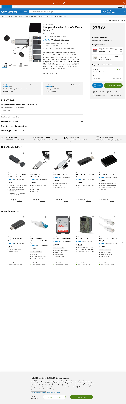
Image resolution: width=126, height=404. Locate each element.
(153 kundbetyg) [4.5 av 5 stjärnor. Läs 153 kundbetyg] (44, 372)
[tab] (7, 6)
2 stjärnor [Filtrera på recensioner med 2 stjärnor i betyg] (29, 153)
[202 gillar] (93, 279)
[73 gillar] (70, 343)
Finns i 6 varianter (110, 51)
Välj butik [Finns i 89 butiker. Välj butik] (42, 327)
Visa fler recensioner (42, 247)
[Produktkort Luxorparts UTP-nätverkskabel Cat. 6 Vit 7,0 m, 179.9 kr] (109, 351)
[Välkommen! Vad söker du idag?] (66, 12)
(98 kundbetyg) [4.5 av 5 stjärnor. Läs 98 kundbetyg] (66, 304)
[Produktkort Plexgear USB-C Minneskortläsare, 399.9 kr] (63, 287)
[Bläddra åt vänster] (3, 305)
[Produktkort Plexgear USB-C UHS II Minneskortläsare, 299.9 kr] (40, 287)
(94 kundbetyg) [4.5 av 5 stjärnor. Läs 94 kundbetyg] (20, 370)
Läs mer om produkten (50, 73)
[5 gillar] (93, 343)
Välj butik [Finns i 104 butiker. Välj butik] (66, 327)
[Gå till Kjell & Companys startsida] (10, 12)
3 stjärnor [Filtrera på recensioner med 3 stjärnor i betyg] (29, 150)
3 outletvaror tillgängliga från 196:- (102, 40)
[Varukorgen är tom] (123, 11)
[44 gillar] (24, 343)
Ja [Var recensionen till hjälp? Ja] (76, 181)
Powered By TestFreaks (75, 242)
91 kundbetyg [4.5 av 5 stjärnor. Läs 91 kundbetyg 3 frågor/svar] (57, 40)
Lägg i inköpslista (111, 21)
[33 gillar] (121, 20)
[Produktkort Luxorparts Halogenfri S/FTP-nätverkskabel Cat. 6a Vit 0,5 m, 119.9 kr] (40, 351)
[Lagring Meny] (13, 16)
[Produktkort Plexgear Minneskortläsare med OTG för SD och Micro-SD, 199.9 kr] (17, 287)
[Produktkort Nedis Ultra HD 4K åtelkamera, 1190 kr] (86, 351)
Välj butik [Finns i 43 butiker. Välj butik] (19, 327)
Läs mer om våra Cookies (38, 392)
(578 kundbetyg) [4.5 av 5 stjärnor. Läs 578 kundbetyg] (89, 306)
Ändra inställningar (34, 397)
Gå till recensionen (8, 91)
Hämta (97, 85)
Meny (23, 12)
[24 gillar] (24, 279)
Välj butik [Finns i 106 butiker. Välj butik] (112, 327)
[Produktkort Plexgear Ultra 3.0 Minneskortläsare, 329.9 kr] (109, 287)
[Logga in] (109, 11)
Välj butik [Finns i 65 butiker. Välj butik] (88, 327)
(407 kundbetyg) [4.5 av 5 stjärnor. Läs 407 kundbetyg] (67, 368)
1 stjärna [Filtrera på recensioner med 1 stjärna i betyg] (28, 156)
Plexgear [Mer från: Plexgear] (51, 33)
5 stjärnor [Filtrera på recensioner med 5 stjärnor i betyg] (29, 145)
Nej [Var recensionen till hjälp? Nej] (80, 181)
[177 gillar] (116, 279)
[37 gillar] (47, 279)
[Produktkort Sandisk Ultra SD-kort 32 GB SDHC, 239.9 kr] (63, 351)
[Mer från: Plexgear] (8, 101)
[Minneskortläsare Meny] (38, 16)
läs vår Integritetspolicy (53, 392)
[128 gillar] (116, 343)
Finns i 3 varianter (107, 59)
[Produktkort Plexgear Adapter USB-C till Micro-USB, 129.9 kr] (17, 351)
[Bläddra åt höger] (122, 305)
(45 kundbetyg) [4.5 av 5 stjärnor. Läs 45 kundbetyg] (20, 306)
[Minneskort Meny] (24, 16)
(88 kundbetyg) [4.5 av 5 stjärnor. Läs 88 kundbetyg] (43, 306)
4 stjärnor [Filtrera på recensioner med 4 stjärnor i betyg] (29, 147)
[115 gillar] (47, 343)
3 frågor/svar (65, 40)
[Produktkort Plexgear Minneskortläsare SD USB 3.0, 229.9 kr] (86, 287)
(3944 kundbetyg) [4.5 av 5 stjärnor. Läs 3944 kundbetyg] (112, 370)
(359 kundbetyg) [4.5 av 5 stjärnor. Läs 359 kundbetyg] (112, 304)
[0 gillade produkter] (119, 11)
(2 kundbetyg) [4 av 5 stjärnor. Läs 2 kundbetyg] (88, 368)
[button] (4, 65)
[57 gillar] (70, 279)
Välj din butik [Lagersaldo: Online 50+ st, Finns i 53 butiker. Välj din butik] (96, 78)
